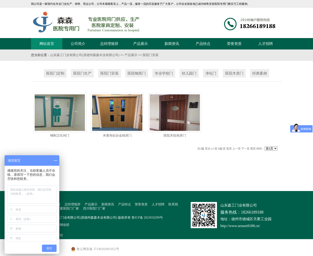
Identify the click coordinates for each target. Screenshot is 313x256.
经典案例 (259, 73)
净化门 (210, 73)
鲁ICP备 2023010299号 (147, 217)
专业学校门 (164, 73)
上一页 (236, 148)
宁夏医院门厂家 (68, 208)
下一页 (245, 148)
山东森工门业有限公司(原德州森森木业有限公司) (84, 55)
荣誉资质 (234, 44)
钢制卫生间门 (59, 135)
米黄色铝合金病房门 (117, 135)
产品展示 (140, 44)
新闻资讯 (171, 44)
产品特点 (203, 44)
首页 (229, 148)
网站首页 (46, 44)
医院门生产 (82, 73)
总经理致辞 (109, 44)
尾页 (253, 148)
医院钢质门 (137, 73)
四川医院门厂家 (94, 208)
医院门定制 (55, 73)
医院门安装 (151, 55)
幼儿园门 (189, 73)
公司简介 (78, 44)
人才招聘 (265, 44)
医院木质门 (234, 73)
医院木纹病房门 (175, 135)
